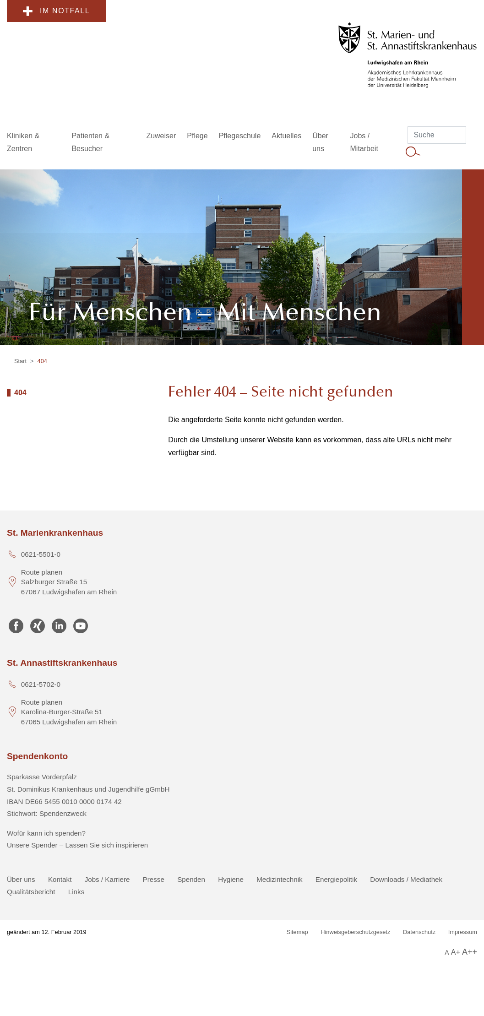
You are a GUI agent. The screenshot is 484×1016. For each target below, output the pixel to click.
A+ (455, 952)
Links (76, 892)
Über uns (21, 879)
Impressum (462, 932)
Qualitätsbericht (31, 892)
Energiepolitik (336, 879)
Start (20, 361)
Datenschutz (419, 932)
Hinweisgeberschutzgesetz (355, 932)
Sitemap (297, 932)
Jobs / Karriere (107, 879)
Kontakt (60, 879)
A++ (469, 951)
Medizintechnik (279, 879)
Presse (153, 879)
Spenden (191, 879)
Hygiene (231, 879)
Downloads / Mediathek (406, 879)
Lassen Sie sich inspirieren (106, 845)
